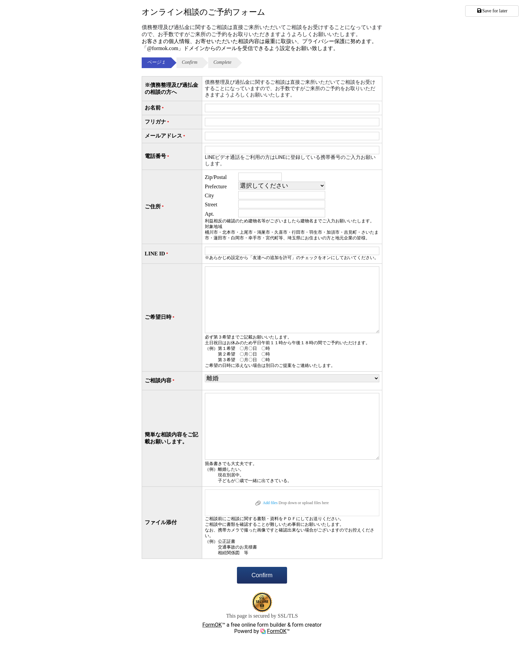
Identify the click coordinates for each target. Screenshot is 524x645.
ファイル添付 (161, 522)
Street (211, 204)
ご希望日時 (160, 317)
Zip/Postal (216, 177)
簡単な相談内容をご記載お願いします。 (171, 438)
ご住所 (155, 207)
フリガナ (157, 122)
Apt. (209, 214)
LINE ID (157, 254)
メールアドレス (165, 136)
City (209, 195)
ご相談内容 (160, 381)
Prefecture (216, 186)
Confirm (261, 575)
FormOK (212, 625)
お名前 (155, 108)
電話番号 (157, 156)
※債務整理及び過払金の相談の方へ (171, 88)
